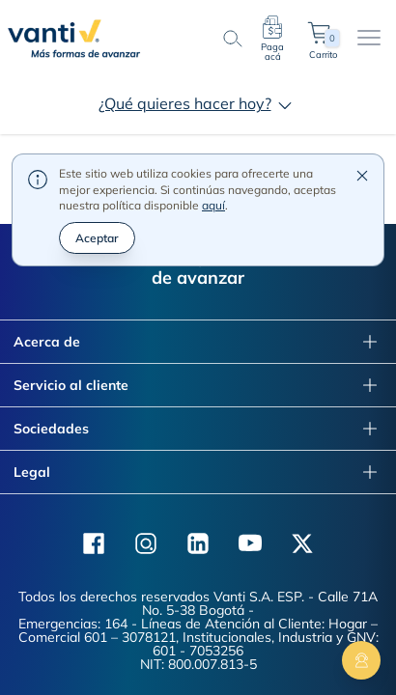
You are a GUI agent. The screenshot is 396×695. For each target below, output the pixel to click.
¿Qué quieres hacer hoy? (198, 103)
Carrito (322, 38)
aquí (213, 144)
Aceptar (97, 176)
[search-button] (231, 38)
